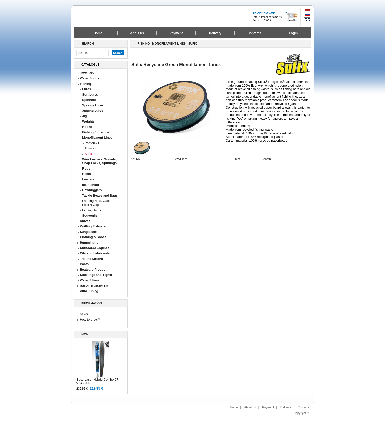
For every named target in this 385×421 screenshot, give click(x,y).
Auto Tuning (89, 291)
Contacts (303, 407)
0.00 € (268, 20)
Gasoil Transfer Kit (94, 285)
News (84, 314)
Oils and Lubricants (95, 253)
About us (250, 407)
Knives (85, 221)
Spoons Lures (93, 105)
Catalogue (90, 64)
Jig (84, 116)
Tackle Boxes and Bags (100, 195)
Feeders (88, 179)
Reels (86, 174)
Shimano (91, 148)
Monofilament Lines (97, 137)
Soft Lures (90, 94)
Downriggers (92, 190)
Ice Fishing (90, 184)
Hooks (87, 127)
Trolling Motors (91, 258)
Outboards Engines (94, 248)
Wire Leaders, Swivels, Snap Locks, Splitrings (99, 161)
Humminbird (89, 242)
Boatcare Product (93, 269)
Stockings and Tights (96, 275)
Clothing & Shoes (93, 237)
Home (98, 33)
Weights (88, 121)
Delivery (285, 407)
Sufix (88, 154)
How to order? (90, 319)
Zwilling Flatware (93, 226)
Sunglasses (88, 232)
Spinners (89, 100)
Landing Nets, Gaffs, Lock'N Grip (96, 203)
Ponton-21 (92, 143)
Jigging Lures (92, 110)
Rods (86, 168)
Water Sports (89, 78)
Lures (86, 89)
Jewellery (87, 73)
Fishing (85, 84)
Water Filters (89, 280)
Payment (268, 407)
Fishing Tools (91, 210)
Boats (84, 264)
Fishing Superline (95, 132)
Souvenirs (90, 215)
